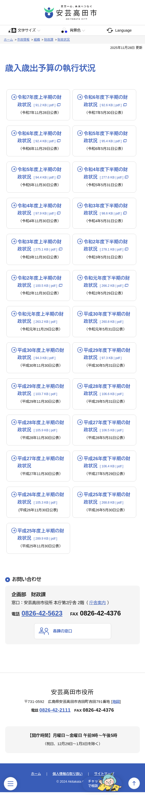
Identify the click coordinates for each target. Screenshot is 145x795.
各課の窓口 (63, 633)
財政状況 (63, 39)
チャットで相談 (102, 783)
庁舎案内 (97, 605)
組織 (37, 39)
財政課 (48, 39)
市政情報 (23, 39)
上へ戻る (134, 783)
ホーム (8, 39)
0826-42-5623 (42, 615)
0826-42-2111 (55, 713)
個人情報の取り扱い (68, 776)
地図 (116, 704)
